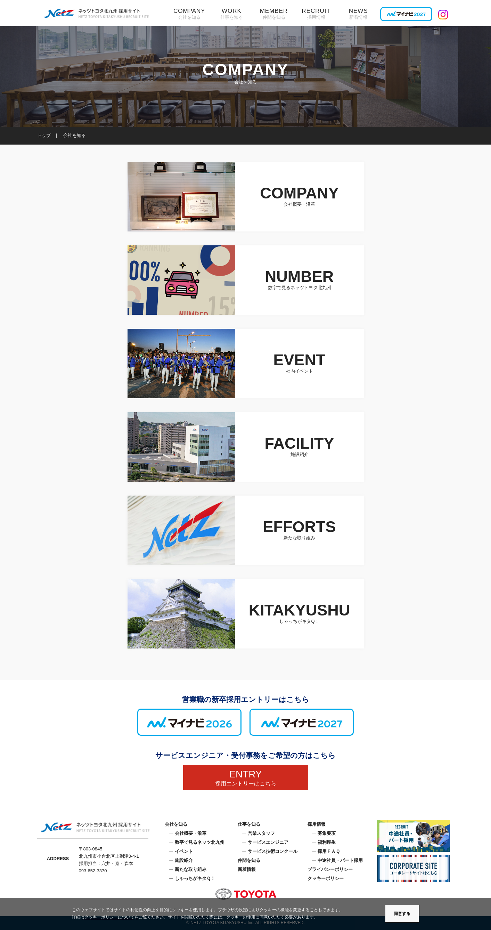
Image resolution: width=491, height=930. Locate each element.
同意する (402, 913)
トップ (44, 135)
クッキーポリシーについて (109, 917)
